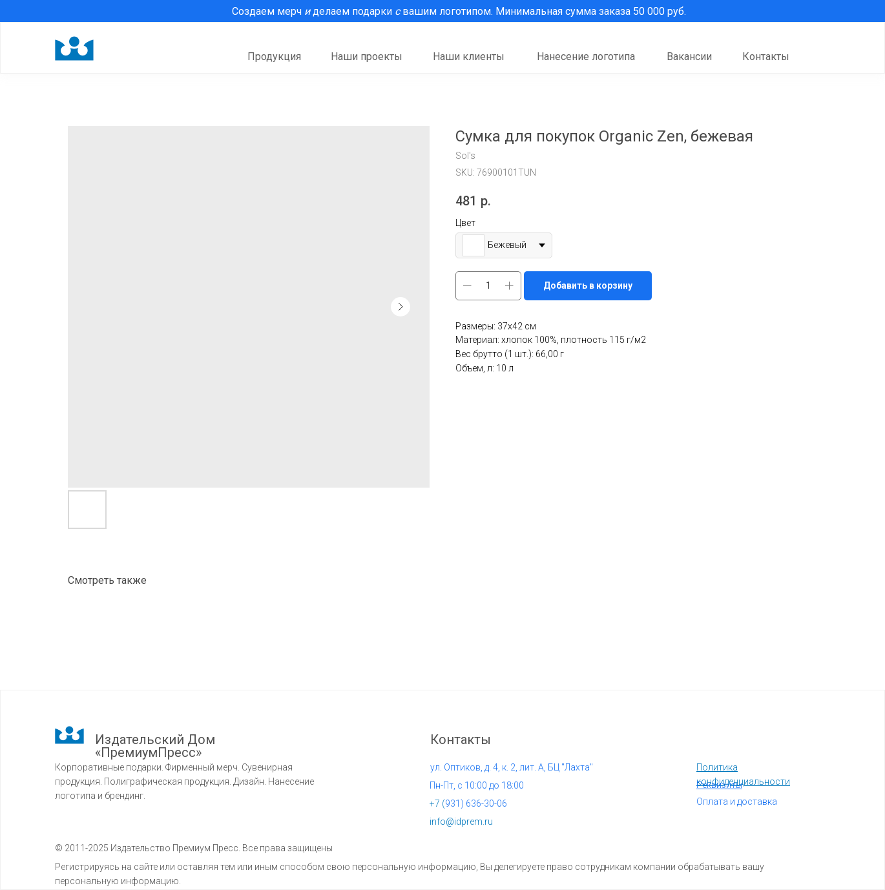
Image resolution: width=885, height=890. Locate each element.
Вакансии (689, 56)
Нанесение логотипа (586, 56)
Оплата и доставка (736, 801)
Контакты (765, 56)
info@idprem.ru (461, 821)
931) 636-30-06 (468, 803)
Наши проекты (366, 56)
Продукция (274, 56)
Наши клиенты (469, 56)
